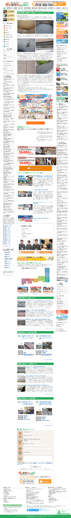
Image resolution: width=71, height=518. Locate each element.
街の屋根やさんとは (60, 49)
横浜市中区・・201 (6, 228)
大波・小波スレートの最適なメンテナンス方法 (8, 119)
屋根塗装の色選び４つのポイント (62, 227)
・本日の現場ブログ (6, 502)
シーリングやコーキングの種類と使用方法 (8, 125)
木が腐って (19, 59)
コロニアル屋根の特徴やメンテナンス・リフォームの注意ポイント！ (62, 189)
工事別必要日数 (59, 196)
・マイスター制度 (6, 494)
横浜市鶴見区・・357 (6, 225)
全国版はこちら (49, 293)
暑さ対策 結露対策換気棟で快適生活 (6, 147)
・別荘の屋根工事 (28, 502)
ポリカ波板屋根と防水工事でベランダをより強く (62, 249)
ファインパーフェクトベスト (62, 291)
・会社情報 (50, 494)
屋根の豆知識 (34, 8)
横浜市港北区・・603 (6, 236)
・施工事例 (5, 499)
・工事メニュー (28, 490)
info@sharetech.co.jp (62, 331)
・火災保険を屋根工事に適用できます (31, 497)
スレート (5, 51)
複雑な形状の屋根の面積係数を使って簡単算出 (7, 135)
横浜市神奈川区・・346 (7, 226)
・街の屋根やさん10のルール (8, 491)
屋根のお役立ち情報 (42, 8)
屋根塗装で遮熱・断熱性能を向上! (62, 229)
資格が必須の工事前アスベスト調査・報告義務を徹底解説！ (8, 168)
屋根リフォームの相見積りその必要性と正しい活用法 (62, 113)
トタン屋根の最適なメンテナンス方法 (62, 173)
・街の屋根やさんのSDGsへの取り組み (9, 496)
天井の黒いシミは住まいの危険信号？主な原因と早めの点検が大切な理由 (33, 375)
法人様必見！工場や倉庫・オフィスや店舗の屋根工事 (62, 267)
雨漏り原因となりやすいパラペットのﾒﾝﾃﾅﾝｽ (8, 105)
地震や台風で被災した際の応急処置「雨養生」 (8, 130)
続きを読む (41, 186)
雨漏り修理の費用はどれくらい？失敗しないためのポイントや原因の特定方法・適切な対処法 (62, 154)
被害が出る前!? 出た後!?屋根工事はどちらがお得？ (62, 121)
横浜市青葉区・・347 (6, 238)
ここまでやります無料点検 (61, 58)
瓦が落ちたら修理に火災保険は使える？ (62, 209)
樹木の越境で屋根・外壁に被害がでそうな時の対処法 (62, 134)
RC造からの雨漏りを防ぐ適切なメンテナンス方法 (7, 210)
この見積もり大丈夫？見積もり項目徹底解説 (62, 118)
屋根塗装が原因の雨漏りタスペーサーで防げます (7, 97)
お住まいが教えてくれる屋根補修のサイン (62, 158)
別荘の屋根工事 (59, 264)
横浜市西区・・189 (6, 227)
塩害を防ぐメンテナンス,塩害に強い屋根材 (8, 182)
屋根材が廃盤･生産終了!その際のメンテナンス (7, 187)
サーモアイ (59, 288)
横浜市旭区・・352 (6, 233)
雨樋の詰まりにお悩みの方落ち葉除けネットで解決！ (62, 255)
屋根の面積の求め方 (6, 132)
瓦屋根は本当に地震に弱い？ (62, 241)
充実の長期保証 (59, 59)
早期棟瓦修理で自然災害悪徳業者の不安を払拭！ (7, 116)
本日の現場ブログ (51, 8)
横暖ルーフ (5, 68)
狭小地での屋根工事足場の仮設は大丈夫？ (62, 193)
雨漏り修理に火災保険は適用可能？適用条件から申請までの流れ (62, 212)
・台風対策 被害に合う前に (30, 495)
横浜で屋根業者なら (60, 303)
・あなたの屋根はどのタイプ (53, 490)
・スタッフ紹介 (50, 497)
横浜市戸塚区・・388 (6, 240)
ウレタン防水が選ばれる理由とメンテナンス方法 (8, 100)
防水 (45, 36)
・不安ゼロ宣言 (5, 492)
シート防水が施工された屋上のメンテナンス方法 (8, 102)
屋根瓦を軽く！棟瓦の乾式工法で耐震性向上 (62, 218)
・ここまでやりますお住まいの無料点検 (32, 492)
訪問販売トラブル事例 (60, 126)
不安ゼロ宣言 (59, 54)
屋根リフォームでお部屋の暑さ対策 (62, 272)
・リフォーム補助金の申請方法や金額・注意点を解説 (34, 503)
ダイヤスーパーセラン (60, 286)
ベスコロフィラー (60, 289)
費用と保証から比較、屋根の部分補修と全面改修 (62, 150)
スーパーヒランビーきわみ (8, 70)
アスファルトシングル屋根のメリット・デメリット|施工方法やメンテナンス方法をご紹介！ (36, 300)
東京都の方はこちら (23, 293)
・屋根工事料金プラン (29, 491)
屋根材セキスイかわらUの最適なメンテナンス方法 (62, 183)
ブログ (22, 10)
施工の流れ (20, 8)
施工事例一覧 (9, 8)
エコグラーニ (5, 67)
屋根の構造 (5, 83)
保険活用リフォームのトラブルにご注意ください (62, 137)
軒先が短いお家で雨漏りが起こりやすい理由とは (8, 161)
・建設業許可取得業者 (52, 498)
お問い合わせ (64, 8)
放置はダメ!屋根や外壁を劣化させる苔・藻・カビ (8, 185)
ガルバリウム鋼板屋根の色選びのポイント (8, 201)
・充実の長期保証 (6, 493)
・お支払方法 (5, 495)
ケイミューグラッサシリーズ (8, 73)
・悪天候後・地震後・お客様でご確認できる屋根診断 (57, 491)
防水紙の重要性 (6, 170)
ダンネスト (59, 293)
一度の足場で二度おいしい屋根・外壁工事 (62, 232)
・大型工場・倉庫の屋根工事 (30, 498)
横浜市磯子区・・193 (6, 234)
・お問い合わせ (50, 502)
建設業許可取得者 (60, 301)
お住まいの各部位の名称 (7, 81)
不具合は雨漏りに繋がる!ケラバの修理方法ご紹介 (8, 88)
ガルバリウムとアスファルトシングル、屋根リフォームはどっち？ (62, 235)
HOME (18, 10)
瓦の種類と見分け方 (6, 158)
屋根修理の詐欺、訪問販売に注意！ (62, 124)
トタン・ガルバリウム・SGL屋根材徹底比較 (8, 193)
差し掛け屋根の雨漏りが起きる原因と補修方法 (8, 142)
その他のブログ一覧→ (49, 328)
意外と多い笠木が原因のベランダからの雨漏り (8, 91)
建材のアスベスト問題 (7, 166)
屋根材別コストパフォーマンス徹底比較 (8, 177)
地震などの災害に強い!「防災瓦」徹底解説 (62, 221)
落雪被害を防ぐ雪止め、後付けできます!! (62, 270)
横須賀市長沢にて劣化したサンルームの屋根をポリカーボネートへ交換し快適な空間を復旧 (27, 403)
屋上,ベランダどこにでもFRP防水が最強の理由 (8, 108)
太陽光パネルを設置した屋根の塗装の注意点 (62, 177)
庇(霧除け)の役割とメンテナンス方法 (9, 122)
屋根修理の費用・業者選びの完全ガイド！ (62, 110)
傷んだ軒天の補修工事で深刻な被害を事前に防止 (8, 94)
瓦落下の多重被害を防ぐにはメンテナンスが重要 (62, 206)
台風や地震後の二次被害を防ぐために (62, 215)
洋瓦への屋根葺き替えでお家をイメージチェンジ (8, 190)
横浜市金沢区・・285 (6, 235)
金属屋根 (5, 55)
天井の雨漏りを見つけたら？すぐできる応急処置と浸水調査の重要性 (33, 366)
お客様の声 (58, 8)
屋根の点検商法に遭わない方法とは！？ (62, 128)
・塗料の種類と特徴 (51, 493)
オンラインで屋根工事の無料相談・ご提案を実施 (62, 107)
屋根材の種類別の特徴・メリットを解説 (8, 80)
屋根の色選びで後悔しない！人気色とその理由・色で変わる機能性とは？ (33, 309)
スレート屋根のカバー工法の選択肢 (62, 167)
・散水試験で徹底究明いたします (31, 494)
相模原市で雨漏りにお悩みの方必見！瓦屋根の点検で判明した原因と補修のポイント (35, 385)
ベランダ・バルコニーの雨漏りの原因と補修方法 (8, 111)
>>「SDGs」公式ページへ (7, 274)
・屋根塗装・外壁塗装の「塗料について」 (55, 492)
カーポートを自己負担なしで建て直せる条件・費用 (62, 247)
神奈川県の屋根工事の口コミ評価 (62, 140)
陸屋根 (4, 58)
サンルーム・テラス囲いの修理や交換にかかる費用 (62, 262)
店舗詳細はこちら (25, 237)
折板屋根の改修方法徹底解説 (62, 175)
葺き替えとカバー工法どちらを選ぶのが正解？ (62, 161)
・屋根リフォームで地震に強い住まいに (32, 496)
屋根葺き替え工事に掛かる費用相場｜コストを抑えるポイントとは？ (62, 164)
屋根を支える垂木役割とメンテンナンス (7, 207)
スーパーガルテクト (6, 63)
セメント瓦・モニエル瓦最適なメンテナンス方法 (7, 114)
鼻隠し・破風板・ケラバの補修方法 (8, 86)
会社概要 (15, 8)
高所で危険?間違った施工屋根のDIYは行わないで (7, 204)
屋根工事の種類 (27, 8)
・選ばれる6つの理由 (6, 490)
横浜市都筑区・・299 (6, 239)
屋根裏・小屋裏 (6, 144)
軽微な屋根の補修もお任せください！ (62, 275)
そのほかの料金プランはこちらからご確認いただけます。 (29, 91)
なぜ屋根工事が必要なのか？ (62, 145)
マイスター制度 (59, 61)
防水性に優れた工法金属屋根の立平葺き (8, 128)
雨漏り (45, 16)
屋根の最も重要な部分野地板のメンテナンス (7, 173)
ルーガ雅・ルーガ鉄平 (7, 65)
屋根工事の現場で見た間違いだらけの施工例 (62, 224)
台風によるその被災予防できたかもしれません (62, 203)
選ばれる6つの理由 (60, 51)
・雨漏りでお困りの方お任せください (31, 493)
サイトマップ (59, 308)
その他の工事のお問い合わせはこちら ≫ (35, 122)
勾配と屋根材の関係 (6, 151)
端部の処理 (49, 53)
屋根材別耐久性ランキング (8, 179)
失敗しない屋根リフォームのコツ (62, 147)
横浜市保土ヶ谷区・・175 (7, 232)
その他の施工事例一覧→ (49, 359)
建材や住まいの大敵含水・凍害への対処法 (7, 149)
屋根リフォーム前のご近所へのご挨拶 (62, 116)
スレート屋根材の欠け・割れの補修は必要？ (62, 170)
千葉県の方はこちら (36, 293)
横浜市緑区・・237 (6, 237)
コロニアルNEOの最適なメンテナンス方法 (62, 186)
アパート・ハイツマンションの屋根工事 (62, 260)
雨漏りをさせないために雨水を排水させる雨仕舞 (8, 154)
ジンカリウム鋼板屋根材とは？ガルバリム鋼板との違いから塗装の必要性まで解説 (35, 319)
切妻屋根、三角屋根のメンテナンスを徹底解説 (8, 139)
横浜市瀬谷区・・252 (6, 244)
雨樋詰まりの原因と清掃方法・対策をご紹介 (62, 252)
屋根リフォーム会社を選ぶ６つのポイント (62, 199)
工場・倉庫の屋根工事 (60, 257)
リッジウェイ (5, 72)
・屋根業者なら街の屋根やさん (53, 499)
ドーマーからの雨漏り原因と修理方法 (8, 212)
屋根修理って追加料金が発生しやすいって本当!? (62, 131)
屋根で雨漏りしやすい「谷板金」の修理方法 (8, 157)
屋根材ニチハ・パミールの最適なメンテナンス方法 (62, 180)
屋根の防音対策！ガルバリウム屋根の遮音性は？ (62, 239)
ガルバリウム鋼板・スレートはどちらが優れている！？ (8, 196)
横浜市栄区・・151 (6, 243)
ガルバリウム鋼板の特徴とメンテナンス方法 (8, 199)
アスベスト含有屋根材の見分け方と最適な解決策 (8, 164)
